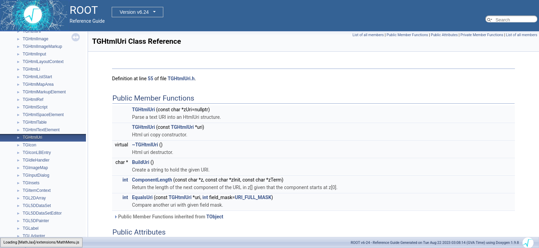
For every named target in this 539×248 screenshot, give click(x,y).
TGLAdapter (34, 236)
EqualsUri (142, 197)
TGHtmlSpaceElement (43, 114)
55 (150, 78)
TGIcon (29, 145)
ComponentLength (152, 180)
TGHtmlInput (34, 54)
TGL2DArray (34, 198)
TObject (214, 216)
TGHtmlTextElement (41, 129)
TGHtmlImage (35, 39)
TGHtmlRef (33, 99)
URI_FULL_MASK (253, 197)
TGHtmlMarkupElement (44, 92)
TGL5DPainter (36, 220)
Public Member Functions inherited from (168, 216)
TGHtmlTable (35, 122)
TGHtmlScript (35, 107)
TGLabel (30, 228)
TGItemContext (37, 190)
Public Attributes (444, 35)
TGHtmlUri (32, 137)
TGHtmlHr (32, 31)
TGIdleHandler (36, 160)
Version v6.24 (134, 12)
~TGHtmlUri (145, 144)
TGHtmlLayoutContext (43, 61)
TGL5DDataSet (37, 205)
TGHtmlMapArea (38, 84)
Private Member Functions (482, 35)
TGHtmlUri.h (181, 78)
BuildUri (140, 162)
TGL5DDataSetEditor (42, 213)
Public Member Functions (407, 35)
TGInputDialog (36, 175)
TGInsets (31, 182)
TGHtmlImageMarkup (42, 46)
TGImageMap (35, 167)
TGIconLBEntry (37, 152)
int (125, 180)
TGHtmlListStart (37, 76)
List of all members (368, 35)
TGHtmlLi (31, 69)
